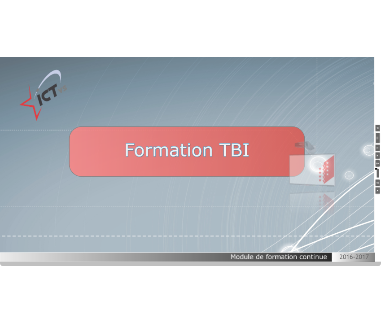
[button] (378, 128)
